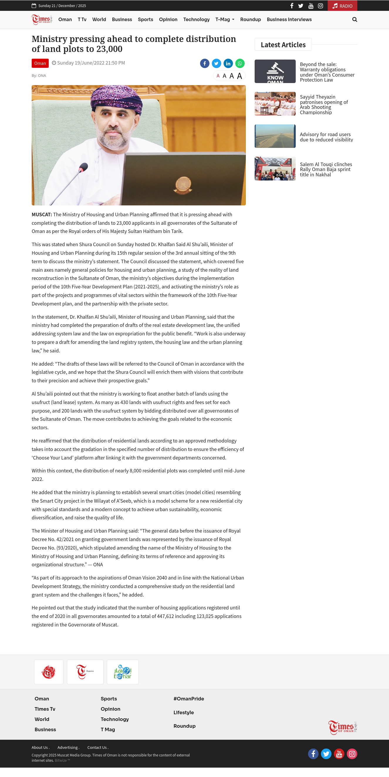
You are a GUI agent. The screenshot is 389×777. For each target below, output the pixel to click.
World (99, 19)
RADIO (342, 6)
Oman (65, 19)
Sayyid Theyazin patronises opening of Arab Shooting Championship (324, 104)
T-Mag (223, 19)
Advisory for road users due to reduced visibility (326, 137)
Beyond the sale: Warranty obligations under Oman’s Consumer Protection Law (327, 71)
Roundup (250, 19)
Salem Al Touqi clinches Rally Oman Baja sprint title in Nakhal (326, 169)
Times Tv (45, 709)
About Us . (41, 747)
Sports (145, 19)
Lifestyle (183, 713)
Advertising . (68, 747)
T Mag (108, 730)
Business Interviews (289, 19)
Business (122, 19)
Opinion (168, 19)
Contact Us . (98, 747)
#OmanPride (188, 699)
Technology (196, 19)
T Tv (82, 19)
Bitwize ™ (62, 760)
